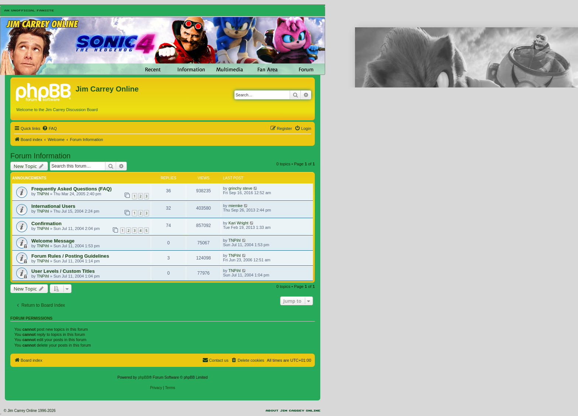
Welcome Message (52, 241)
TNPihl (43, 194)
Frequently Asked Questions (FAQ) (71, 189)
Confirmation (46, 223)
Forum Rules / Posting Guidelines (70, 256)
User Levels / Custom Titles (63, 271)
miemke (236, 205)
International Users (53, 206)
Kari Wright (238, 223)
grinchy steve (241, 188)
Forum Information (40, 156)
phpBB (143, 377)
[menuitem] (49, 128)
